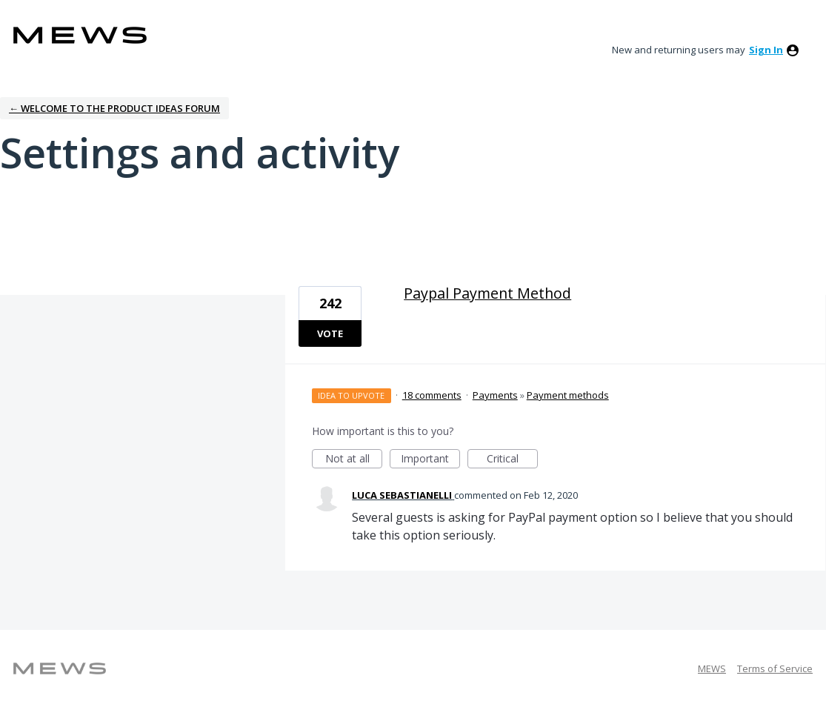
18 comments (432, 395)
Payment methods (568, 395)
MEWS (712, 668)
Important (430, 459)
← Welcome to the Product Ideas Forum (114, 108)
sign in (766, 49)
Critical (512, 459)
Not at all (354, 459)
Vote (330, 333)
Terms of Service (775, 668)
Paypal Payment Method (487, 293)
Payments (495, 395)
